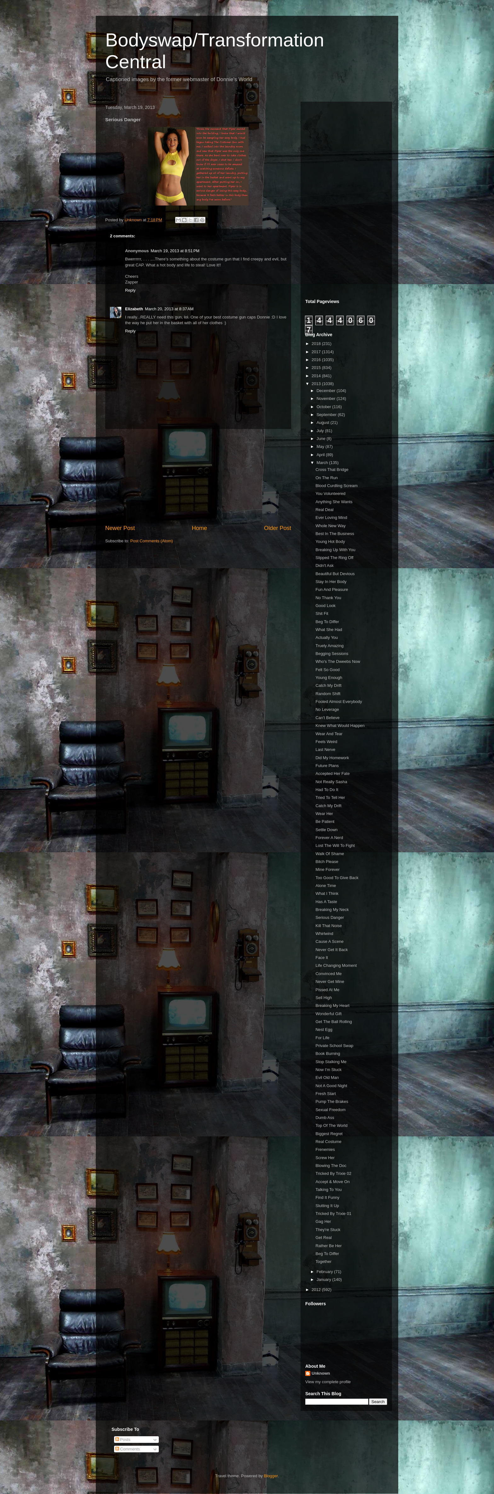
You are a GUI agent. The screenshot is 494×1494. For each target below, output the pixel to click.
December (327, 390)
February (325, 1271)
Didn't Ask (324, 565)
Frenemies (325, 1149)
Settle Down (326, 829)
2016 (317, 359)
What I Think (326, 893)
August (323, 422)
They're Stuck (327, 1229)
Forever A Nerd (329, 837)
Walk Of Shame (329, 853)
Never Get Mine (329, 981)
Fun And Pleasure (331, 589)
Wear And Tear (328, 733)
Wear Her (324, 813)
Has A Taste (326, 901)
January (324, 1279)
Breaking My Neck (331, 909)
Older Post (277, 528)
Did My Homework (332, 757)
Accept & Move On (332, 1181)
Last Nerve (325, 749)
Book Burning (327, 1053)
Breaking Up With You (335, 549)
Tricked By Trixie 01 (333, 1213)
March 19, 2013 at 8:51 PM (175, 250)
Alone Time (325, 885)
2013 (317, 383)
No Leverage (327, 709)
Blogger (271, 1475)
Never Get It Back (331, 949)
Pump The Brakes (331, 1101)
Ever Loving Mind (331, 517)
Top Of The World (331, 1125)
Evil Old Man (327, 1077)
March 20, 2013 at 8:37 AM (169, 309)
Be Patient (324, 821)
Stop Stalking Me (330, 1061)
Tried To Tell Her (330, 797)
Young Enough (328, 677)
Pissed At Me (327, 989)
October (324, 406)
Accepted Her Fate (332, 773)
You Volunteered (330, 493)
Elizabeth (134, 309)
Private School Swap (334, 1045)
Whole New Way (330, 525)
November (327, 398)
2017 (317, 351)
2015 (317, 367)
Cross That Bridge (331, 469)
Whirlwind (324, 933)
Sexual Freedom (330, 1109)
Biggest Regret (328, 1133)
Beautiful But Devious (334, 573)
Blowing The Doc (330, 1165)
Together (323, 1261)
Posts (122, 1439)
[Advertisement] (198, 476)
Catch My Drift (328, 685)
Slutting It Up (327, 1205)
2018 (317, 343)
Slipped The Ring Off (334, 557)
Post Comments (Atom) (151, 541)
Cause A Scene (329, 941)
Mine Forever (327, 869)
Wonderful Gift (328, 1013)
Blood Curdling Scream (336, 485)
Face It (321, 957)
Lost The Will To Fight (335, 845)
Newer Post (120, 528)
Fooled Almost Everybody (338, 701)
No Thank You (328, 597)
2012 (317, 1289)
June (322, 438)
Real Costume (328, 1141)
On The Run (326, 477)
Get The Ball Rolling (333, 1021)
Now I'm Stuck (328, 1069)
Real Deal (324, 509)
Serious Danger (329, 917)
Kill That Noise (328, 925)
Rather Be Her (328, 1245)
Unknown (321, 1373)
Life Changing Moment (336, 965)
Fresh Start (325, 1093)
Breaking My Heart (332, 1005)
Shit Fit (321, 613)
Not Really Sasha (331, 781)
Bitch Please (326, 861)
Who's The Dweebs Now (337, 661)
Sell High (323, 997)
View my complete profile (328, 1381)
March (323, 462)
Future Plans (327, 765)
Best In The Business (334, 533)
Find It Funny (327, 1197)
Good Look (325, 605)
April (321, 454)
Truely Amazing (329, 645)
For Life (322, 1037)
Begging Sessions (331, 653)
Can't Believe (327, 717)
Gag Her (323, 1221)
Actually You (326, 637)
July (321, 430)
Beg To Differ (327, 621)
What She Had (328, 629)
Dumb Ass (324, 1117)
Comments (127, 1449)
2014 (317, 375)
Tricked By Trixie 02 (333, 1173)
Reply (130, 290)
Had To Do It (326, 789)
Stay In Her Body (330, 581)
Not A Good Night (331, 1085)
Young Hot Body (330, 541)
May (321, 446)
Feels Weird (326, 741)
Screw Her (325, 1157)
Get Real (323, 1237)
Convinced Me (328, 973)
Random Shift (327, 693)
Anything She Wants (333, 501)
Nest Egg (323, 1029)
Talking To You (328, 1189)
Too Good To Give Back (336, 877)
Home (199, 528)
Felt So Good (327, 669)
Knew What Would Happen (340, 725)
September (327, 414)
